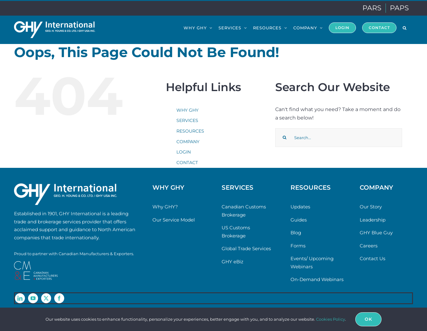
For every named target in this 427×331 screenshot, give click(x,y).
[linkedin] (20, 298)
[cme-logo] (36, 263)
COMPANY (187, 141)
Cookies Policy (330, 319)
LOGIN (183, 152)
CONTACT (187, 162)
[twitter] (46, 298)
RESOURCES (190, 131)
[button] (405, 27)
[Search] (284, 137)
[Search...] (338, 137)
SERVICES (187, 120)
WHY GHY (187, 110)
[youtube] (33, 298)
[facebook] (59, 298)
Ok (368, 319)
